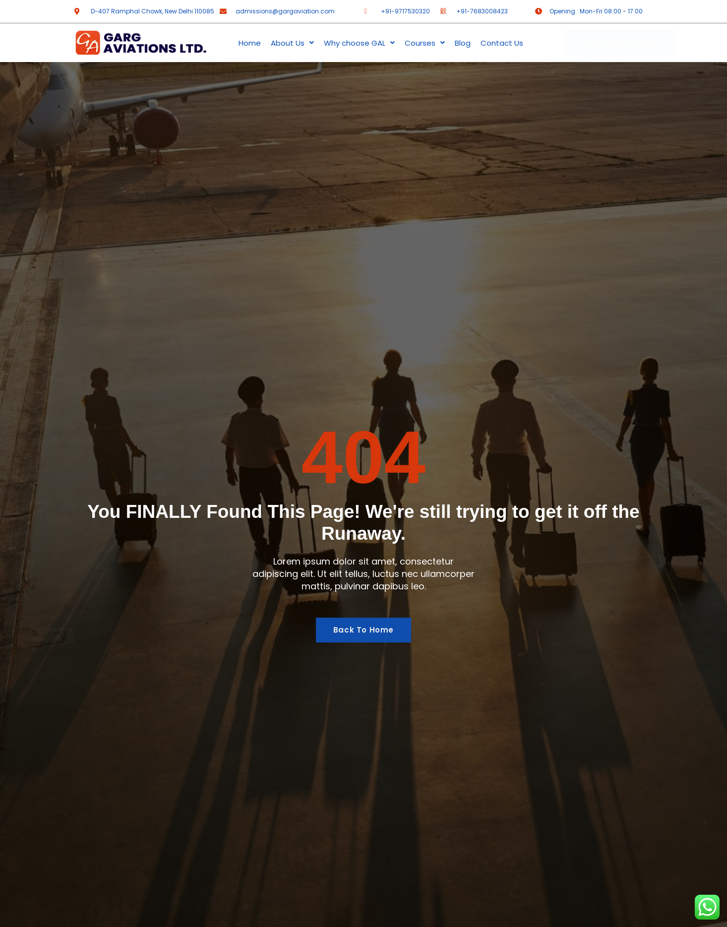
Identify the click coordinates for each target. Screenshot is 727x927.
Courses (425, 43)
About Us (292, 43)
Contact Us (502, 43)
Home (250, 43)
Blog (463, 43)
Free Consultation (620, 43)
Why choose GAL (359, 43)
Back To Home (363, 630)
